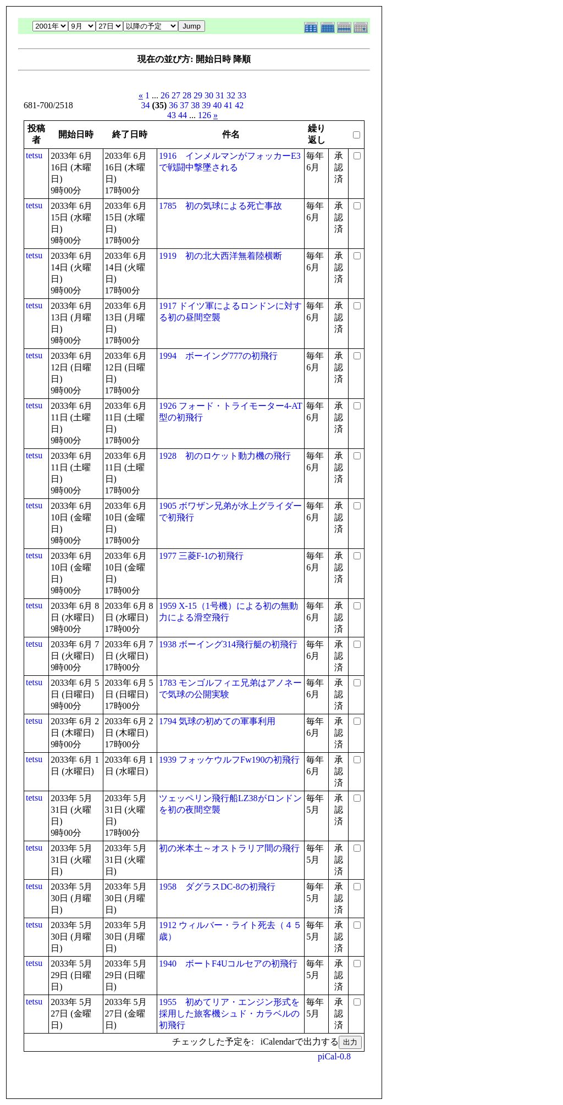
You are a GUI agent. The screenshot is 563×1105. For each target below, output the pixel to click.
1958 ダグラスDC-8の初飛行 (217, 886)
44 (182, 115)
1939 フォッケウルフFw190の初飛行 (229, 759)
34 (145, 105)
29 (198, 95)
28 (187, 95)
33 (242, 95)
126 (204, 115)
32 (231, 95)
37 (184, 105)
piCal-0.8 (334, 1056)
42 (239, 105)
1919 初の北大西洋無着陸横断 (220, 255)
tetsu (34, 155)
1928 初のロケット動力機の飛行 (225, 455)
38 (195, 105)
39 (206, 105)
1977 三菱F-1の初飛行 (201, 555)
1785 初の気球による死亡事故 (220, 205)
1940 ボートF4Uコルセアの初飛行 (228, 963)
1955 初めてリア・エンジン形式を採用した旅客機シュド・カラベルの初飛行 (229, 1013)
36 (173, 105)
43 (171, 115)
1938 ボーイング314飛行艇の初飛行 (228, 644)
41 (228, 105)
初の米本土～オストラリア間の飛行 (229, 848)
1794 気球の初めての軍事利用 (217, 721)
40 (217, 105)
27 (176, 95)
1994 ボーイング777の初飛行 (218, 355)
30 (209, 95)
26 (165, 95)
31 (220, 95)
